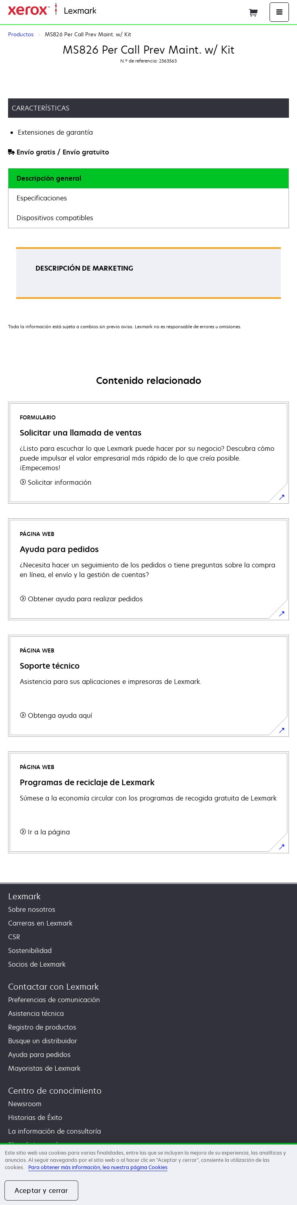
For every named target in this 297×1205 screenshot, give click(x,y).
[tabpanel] (148, 275)
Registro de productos (42, 1027)
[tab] (148, 178)
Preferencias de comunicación (54, 999)
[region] (148, 1174)
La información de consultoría (54, 1131)
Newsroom (25, 1103)
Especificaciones (42, 198)
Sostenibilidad (30, 950)
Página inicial (114, 11)
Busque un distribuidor (42, 1040)
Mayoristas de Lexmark (44, 1068)
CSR (14, 936)
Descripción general (49, 178)
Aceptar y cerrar (41, 1190)
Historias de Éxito (35, 1117)
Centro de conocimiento (55, 1090)
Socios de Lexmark (37, 964)
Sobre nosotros (31, 909)
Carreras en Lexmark (40, 923)
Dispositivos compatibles (55, 217)
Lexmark (24, 896)
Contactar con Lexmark (53, 986)
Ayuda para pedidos (39, 1054)
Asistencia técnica (36, 1013)
